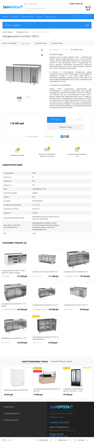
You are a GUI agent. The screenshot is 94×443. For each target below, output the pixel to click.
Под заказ (5, 271)
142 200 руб (15, 305)
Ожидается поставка (71, 271)
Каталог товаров (47, 25)
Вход (25, 4)
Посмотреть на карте (56, 412)
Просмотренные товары (61, 357)
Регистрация (32, 4)
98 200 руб (78, 305)
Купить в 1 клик (65, 127)
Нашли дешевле (31, 137)
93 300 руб (47, 339)
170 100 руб (78, 272)
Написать (7, 440)
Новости (39, 16)
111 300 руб (47, 272)
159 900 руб (47, 305)
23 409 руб (8, 390)
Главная (5, 16)
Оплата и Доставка (27, 16)
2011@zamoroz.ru (62, 422)
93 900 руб (67, 390)
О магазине (14, 16)
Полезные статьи (50, 16)
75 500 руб (38, 390)
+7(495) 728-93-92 (76, 4)
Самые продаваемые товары (35, 357)
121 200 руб (15, 272)
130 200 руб (15, 339)
